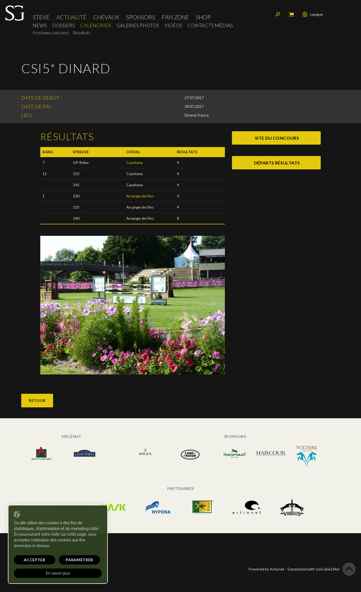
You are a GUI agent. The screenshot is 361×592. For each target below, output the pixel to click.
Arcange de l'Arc (140, 196)
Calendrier (95, 26)
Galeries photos (138, 26)
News (40, 26)
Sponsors (140, 17)
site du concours (277, 138)
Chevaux (106, 17)
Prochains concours (51, 33)
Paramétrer (71, 559)
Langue (312, 15)
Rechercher (277, 15)
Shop (203, 17)
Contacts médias (210, 26)
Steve (41, 17)
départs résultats (277, 162)
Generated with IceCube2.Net (313, 569)
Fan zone (175, 17)
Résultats (81, 33)
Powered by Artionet (266, 569)
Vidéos (173, 26)
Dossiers (63, 26)
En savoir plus (52, 573)
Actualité (71, 17)
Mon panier (291, 15)
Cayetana (134, 162)
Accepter (32, 559)
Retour (37, 400)
